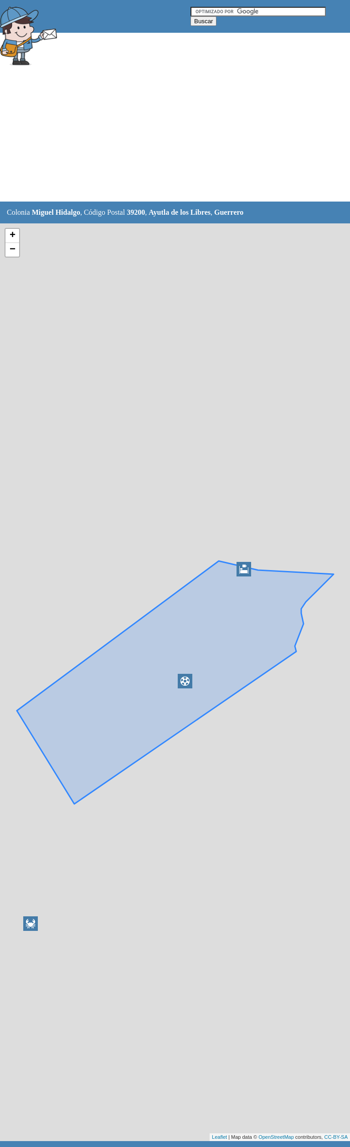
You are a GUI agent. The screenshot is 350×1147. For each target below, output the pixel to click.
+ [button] (12, 236)
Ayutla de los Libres (180, 212)
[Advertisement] (166, 135)
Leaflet (219, 1137)
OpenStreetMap (276, 1137)
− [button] (12, 250)
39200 (136, 212)
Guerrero (228, 212)
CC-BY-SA (336, 1137)
